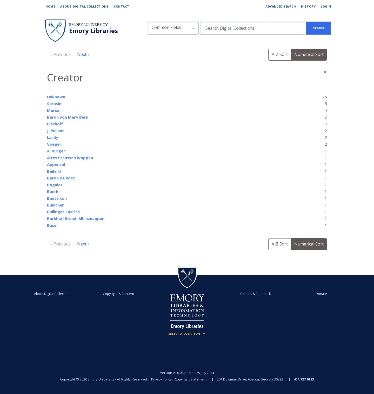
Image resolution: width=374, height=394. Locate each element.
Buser (52, 225)
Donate (320, 293)
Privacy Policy (161, 379)
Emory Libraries (93, 31)
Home (50, 6)
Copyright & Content (118, 293)
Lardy (52, 137)
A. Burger (56, 150)
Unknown (56, 96)
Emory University (88, 24)
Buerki (53, 191)
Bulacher (55, 205)
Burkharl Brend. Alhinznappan (75, 218)
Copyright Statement (191, 379)
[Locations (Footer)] (187, 333)
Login (326, 6)
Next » (83, 54)
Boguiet (55, 184)
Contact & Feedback (255, 293)
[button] (173, 28)
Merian (54, 110)
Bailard (54, 171)
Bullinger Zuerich (63, 211)
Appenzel (56, 164)
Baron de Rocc (61, 177)
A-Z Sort (280, 54)
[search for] (252, 28)
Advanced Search (280, 6)
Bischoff (55, 123)
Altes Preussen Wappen (70, 157)
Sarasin (54, 103)
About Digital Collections (84, 6)
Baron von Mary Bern (67, 117)
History (308, 6)
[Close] (325, 72)
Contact (121, 6)
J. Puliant (55, 130)
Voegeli (54, 144)
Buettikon (57, 198)
